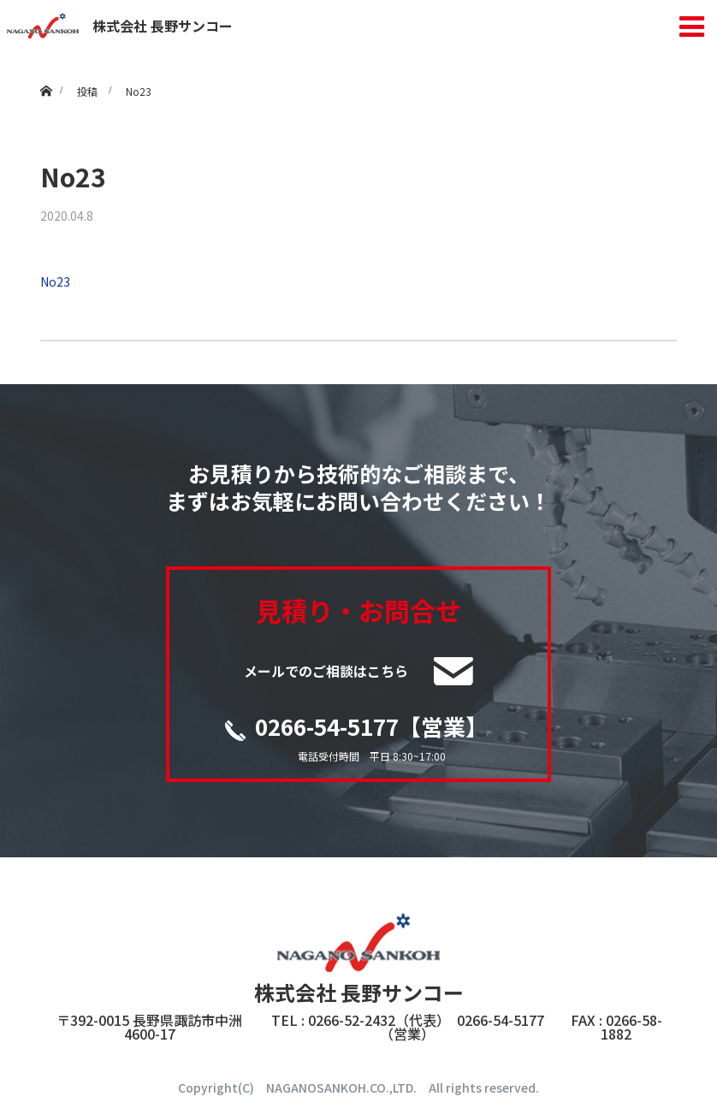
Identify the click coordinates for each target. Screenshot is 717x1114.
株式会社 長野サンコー (120, 26)
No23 (55, 281)
